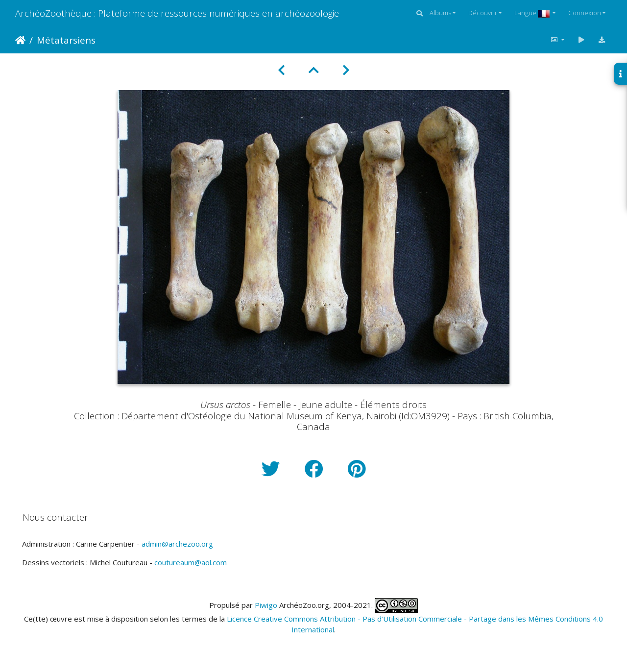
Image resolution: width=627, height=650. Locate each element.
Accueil (20, 40)
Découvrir (482, 12)
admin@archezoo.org (177, 544)
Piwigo (266, 604)
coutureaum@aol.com (190, 562)
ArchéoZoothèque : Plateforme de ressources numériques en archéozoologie (177, 13)
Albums (440, 12)
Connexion (584, 12)
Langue (532, 12)
